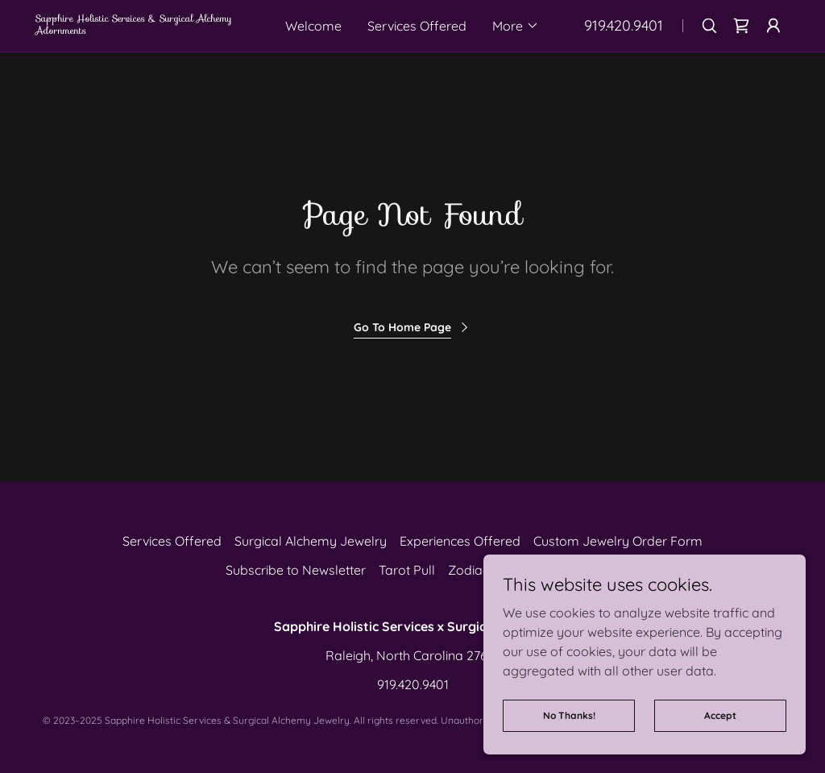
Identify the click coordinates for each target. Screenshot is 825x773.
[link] (148, 29)
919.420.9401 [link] (623, 25)
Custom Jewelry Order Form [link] (618, 541)
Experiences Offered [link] (460, 541)
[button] (515, 25)
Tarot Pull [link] (407, 570)
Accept (720, 715)
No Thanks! (569, 715)
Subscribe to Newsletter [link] (296, 570)
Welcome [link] (313, 26)
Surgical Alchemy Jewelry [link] (310, 541)
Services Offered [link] (416, 26)
